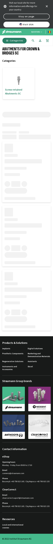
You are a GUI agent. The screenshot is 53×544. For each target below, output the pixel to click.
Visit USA (26, 24)
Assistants (32, 361)
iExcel (30, 366)
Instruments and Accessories (9, 368)
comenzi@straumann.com (13, 473)
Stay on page (26, 16)
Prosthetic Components (12, 353)
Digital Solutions (35, 348)
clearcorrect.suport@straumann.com (18, 498)
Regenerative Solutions (12, 361)
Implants (6, 348)
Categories (14, 40)
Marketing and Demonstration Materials (39, 355)
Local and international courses (12, 526)
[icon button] (47, 6)
